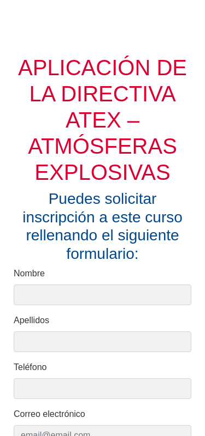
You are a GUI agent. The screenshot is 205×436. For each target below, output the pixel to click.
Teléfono (30, 367)
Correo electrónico (49, 414)
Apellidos (31, 320)
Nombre (29, 273)
